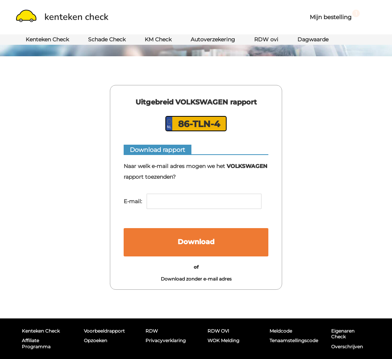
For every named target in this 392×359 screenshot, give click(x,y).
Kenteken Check (47, 39)
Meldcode (281, 331)
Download (196, 242)
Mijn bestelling (335, 15)
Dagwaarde (312, 39)
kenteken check (62, 17)
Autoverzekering (213, 39)
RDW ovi (266, 39)
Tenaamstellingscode (292, 340)
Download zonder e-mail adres (196, 279)
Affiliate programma (36, 343)
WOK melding (223, 340)
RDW (151, 331)
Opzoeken (95, 340)
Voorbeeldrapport (104, 331)
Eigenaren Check (342, 333)
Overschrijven (347, 346)
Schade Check (107, 39)
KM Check (158, 39)
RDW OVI (218, 331)
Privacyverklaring (165, 340)
